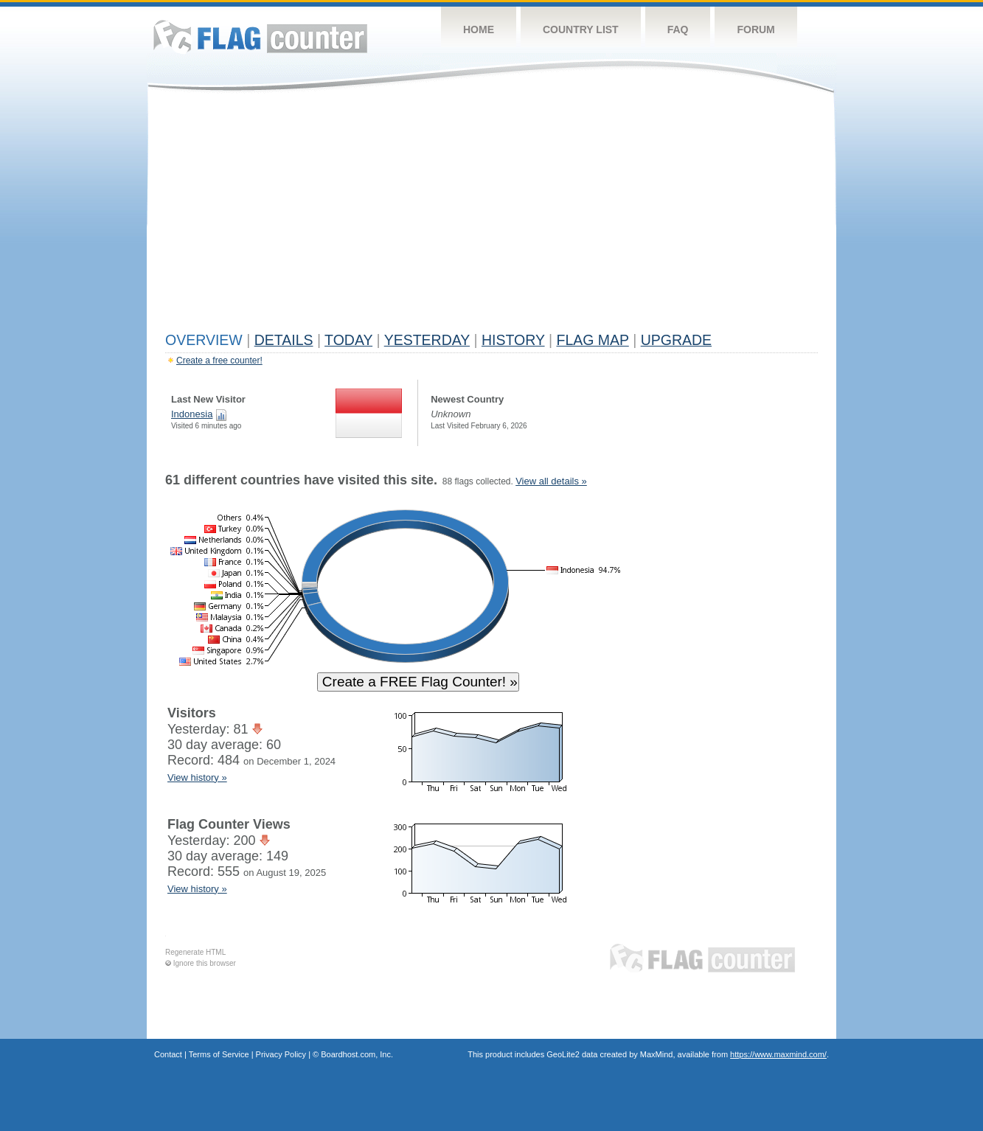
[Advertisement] (491, 215)
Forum (755, 29)
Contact (168, 1054)
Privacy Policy (281, 1054)
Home (478, 29)
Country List (581, 29)
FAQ (678, 29)
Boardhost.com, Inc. (357, 1054)
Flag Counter (260, 36)
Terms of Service (219, 1054)
